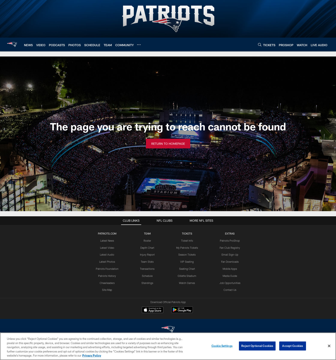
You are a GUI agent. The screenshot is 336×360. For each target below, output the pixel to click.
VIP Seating (187, 261)
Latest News (107, 240)
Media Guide (230, 275)
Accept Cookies (292, 346)
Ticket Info (187, 240)
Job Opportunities (229, 282)
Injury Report (147, 254)
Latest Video (107, 247)
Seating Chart (187, 268)
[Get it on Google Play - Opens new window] (182, 312)
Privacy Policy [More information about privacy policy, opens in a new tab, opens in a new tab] (91, 355)
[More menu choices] (139, 44)
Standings (147, 282)
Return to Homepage (168, 143)
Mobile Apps (230, 268)
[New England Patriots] (168, 329)
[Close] (329, 346)
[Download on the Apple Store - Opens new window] (152, 310)
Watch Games (187, 282)
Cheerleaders (107, 282)
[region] (168, 346)
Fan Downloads (230, 261)
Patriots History (107, 275)
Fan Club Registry (230, 247)
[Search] (259, 44)
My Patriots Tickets (187, 247)
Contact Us (230, 289)
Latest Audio (107, 254)
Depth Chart (147, 247)
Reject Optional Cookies (257, 346)
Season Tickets (187, 254)
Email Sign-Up (230, 254)
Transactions (147, 268)
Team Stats (147, 261)
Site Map (107, 289)
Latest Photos (107, 261)
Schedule (147, 275)
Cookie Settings (222, 346)
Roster (147, 240)
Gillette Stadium (187, 275)
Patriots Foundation (107, 268)
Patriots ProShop (230, 240)
